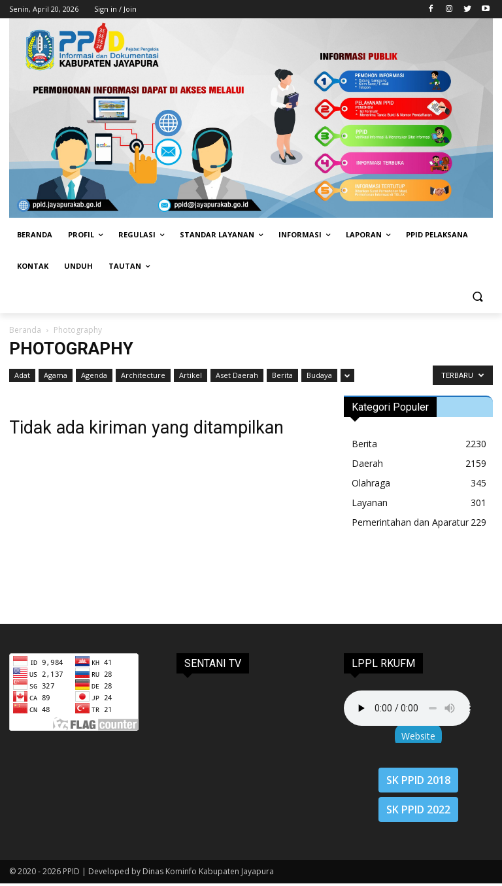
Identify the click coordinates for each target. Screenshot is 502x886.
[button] (477, 297)
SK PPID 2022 (418, 809)
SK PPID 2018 (418, 780)
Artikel (190, 375)
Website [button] (418, 736)
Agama (55, 375)
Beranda (25, 329)
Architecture (143, 375)
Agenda (94, 375)
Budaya (319, 375)
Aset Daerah (237, 375)
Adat (22, 375)
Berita (282, 375)
